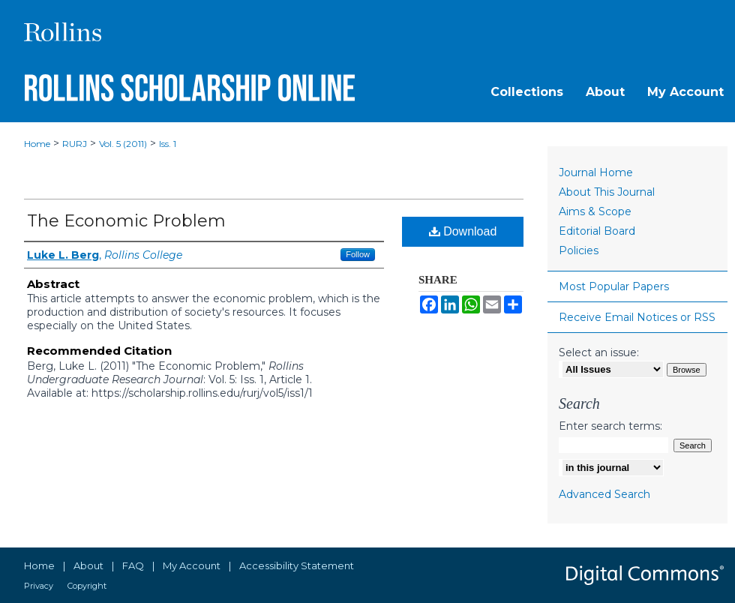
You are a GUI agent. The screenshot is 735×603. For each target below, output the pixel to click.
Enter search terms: (610, 426)
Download (463, 231)
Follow (358, 254)
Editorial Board (597, 231)
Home (37, 143)
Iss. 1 (167, 143)
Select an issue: (599, 352)
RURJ (74, 143)
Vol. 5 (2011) (123, 143)
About (89, 566)
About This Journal (607, 192)
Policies (578, 250)
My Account (191, 566)
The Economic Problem (126, 221)
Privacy (38, 585)
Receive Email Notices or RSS (637, 317)
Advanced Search (604, 494)
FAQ (133, 566)
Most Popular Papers (614, 286)
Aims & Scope (595, 211)
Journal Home (596, 172)
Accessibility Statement (296, 566)
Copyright (87, 585)
